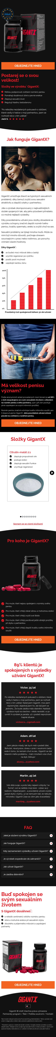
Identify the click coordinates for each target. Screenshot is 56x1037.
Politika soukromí (36, 1014)
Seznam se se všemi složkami (28, 524)
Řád (24, 1014)
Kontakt (49, 1014)
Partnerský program (12, 1014)
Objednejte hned (28, 66)
